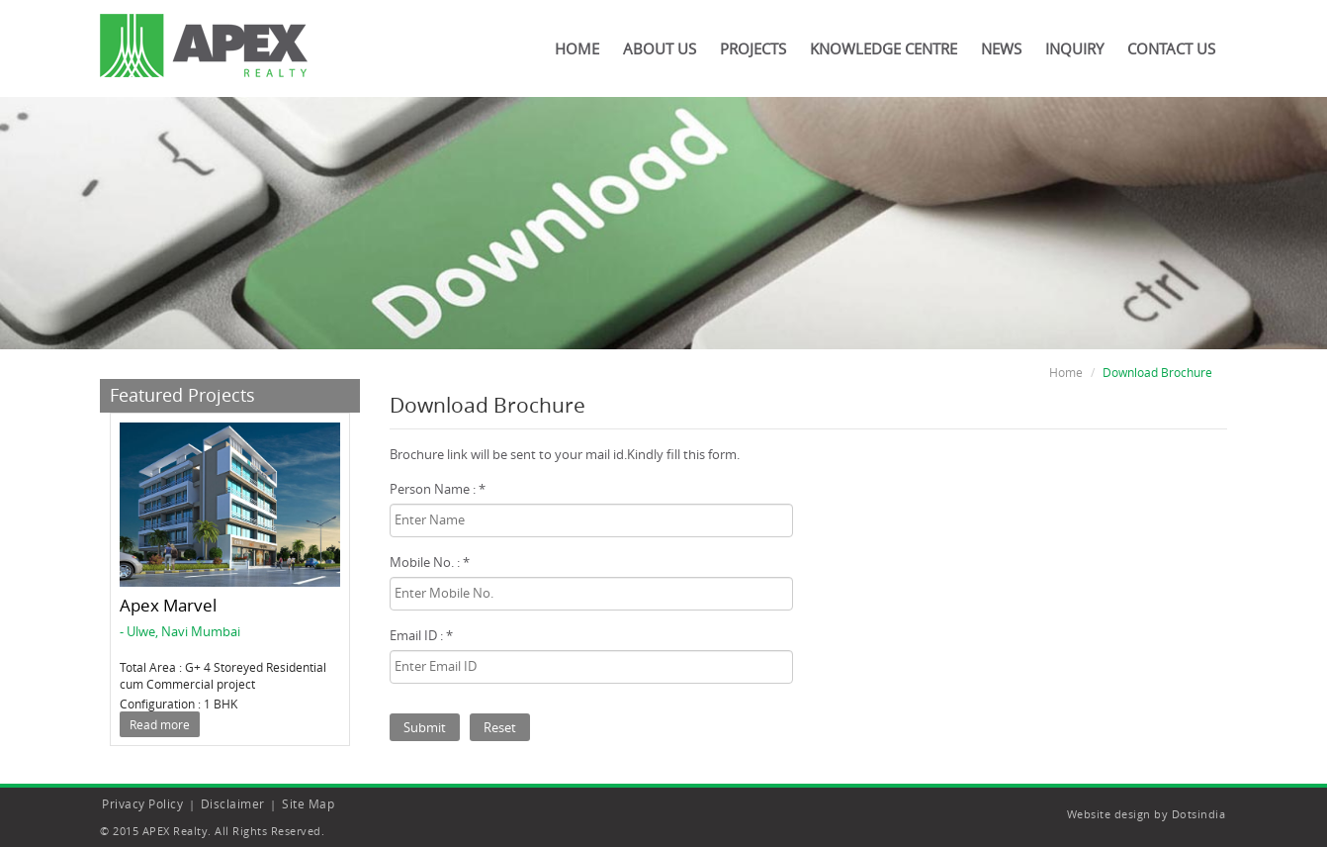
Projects (753, 48)
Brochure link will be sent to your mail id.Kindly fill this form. (565, 454)
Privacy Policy (142, 803)
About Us (659, 48)
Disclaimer (233, 803)
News (1001, 48)
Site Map (308, 803)
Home (577, 48)
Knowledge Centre (883, 48)
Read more (160, 724)
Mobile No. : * (430, 562)
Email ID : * (421, 635)
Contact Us (1171, 48)
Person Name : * (438, 489)
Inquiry (1074, 48)
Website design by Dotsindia (1146, 813)
